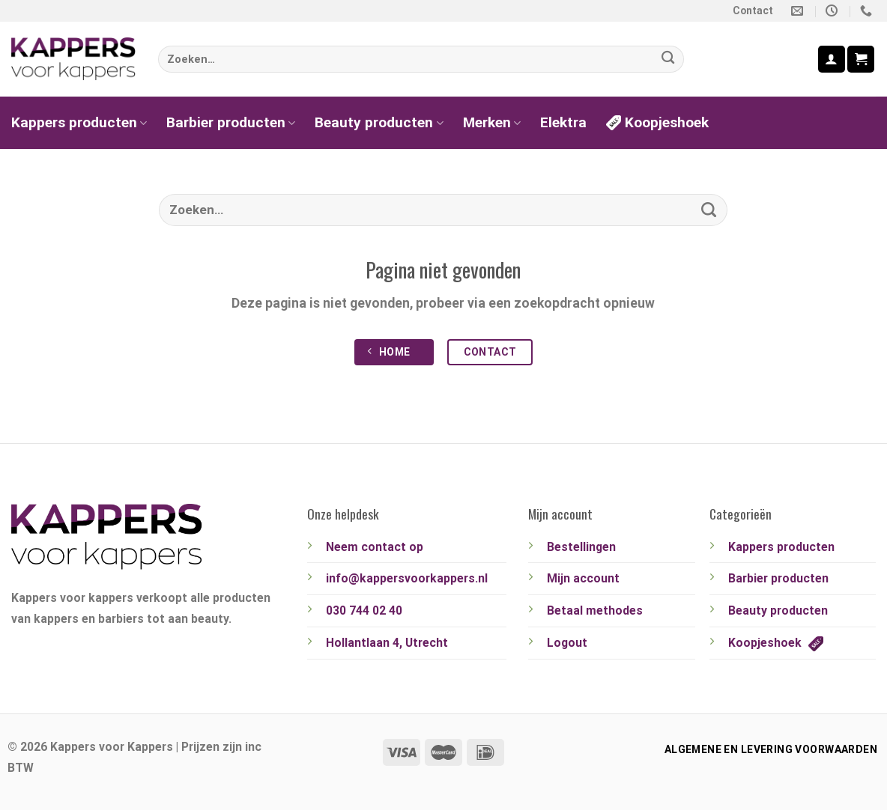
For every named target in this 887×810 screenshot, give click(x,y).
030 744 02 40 (364, 610)
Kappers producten (79, 122)
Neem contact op (374, 547)
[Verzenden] (668, 59)
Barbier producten (230, 122)
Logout (567, 643)
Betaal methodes (595, 610)
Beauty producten (379, 122)
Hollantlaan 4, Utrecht (387, 643)
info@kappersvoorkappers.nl (407, 578)
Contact (753, 10)
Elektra (563, 122)
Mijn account (583, 578)
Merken (492, 122)
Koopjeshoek (657, 122)
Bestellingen (581, 547)
